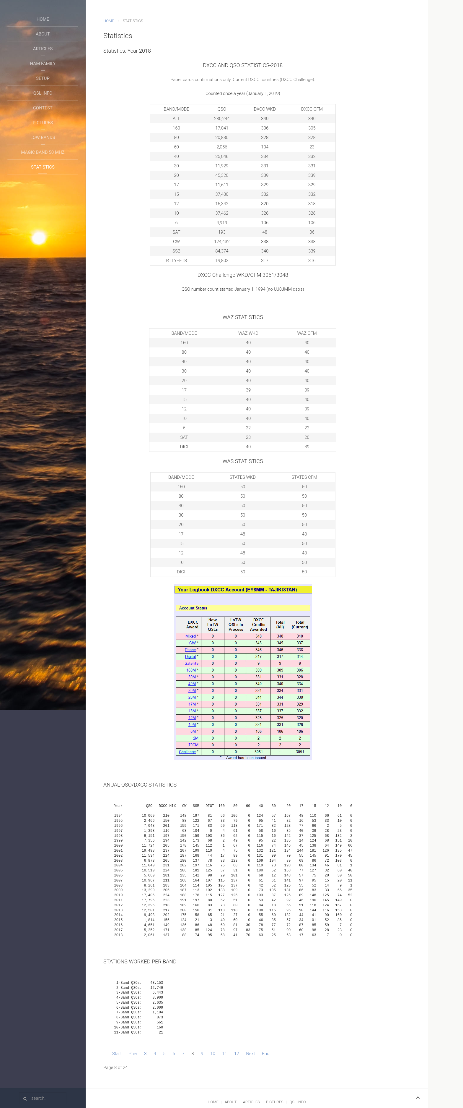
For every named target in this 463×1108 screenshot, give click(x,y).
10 (212, 1053)
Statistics (43, 167)
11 (224, 1053)
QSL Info (42, 93)
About (43, 34)
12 (236, 1053)
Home (43, 19)
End (265, 1053)
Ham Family (43, 63)
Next (250, 1053)
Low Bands (42, 137)
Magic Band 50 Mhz (42, 152)
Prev (133, 1053)
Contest (43, 108)
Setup (43, 78)
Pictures (43, 122)
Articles (43, 48)
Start (117, 1053)
